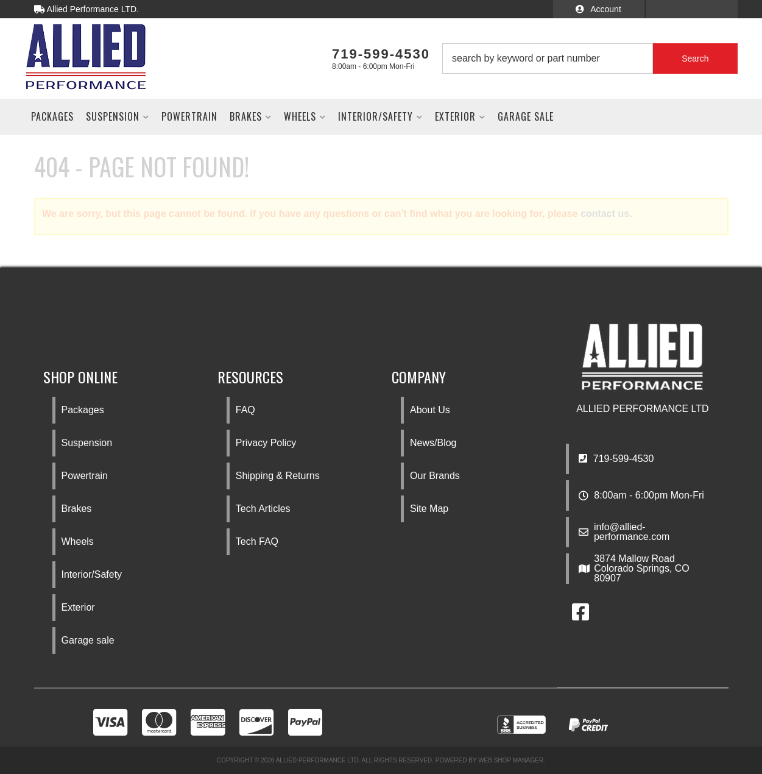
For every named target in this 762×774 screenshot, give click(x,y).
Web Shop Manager (510, 760)
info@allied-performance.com (632, 532)
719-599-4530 (616, 458)
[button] (590, 58)
